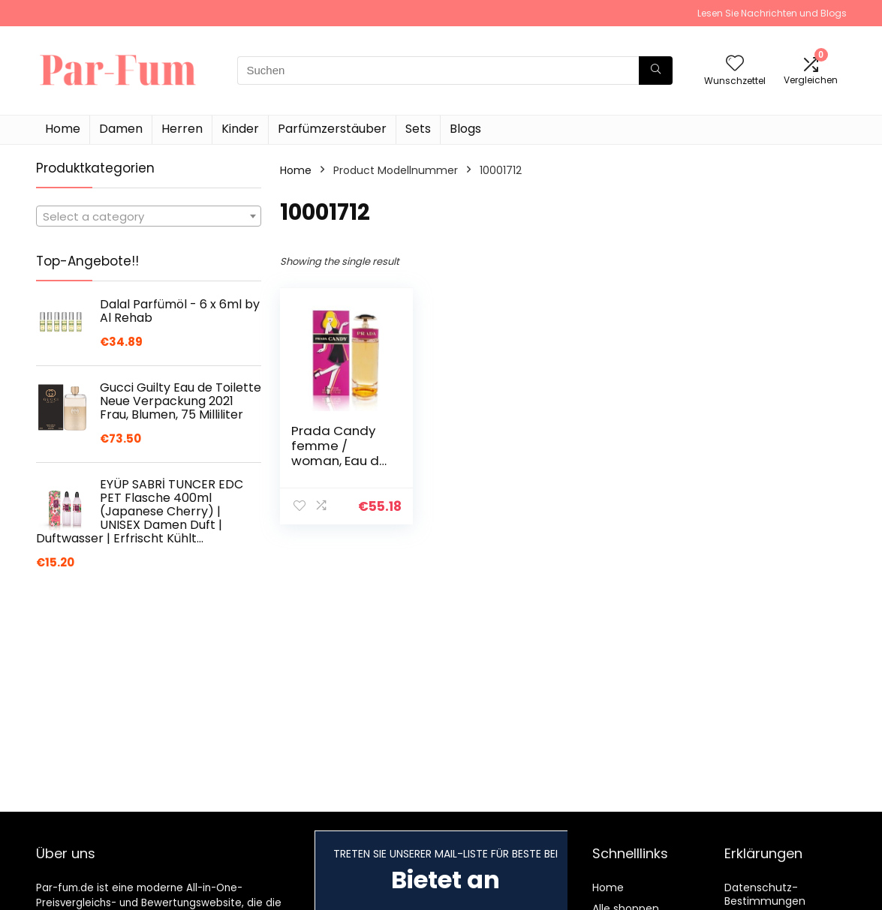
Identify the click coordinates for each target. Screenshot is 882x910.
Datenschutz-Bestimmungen (764, 894)
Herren (182, 128)
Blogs (465, 128)
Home (62, 128)
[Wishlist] (735, 64)
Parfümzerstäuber (332, 128)
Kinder (240, 128)
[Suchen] (656, 70)
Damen (121, 128)
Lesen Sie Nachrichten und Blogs (772, 13)
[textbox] (148, 216)
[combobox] (148, 216)
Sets (418, 128)
